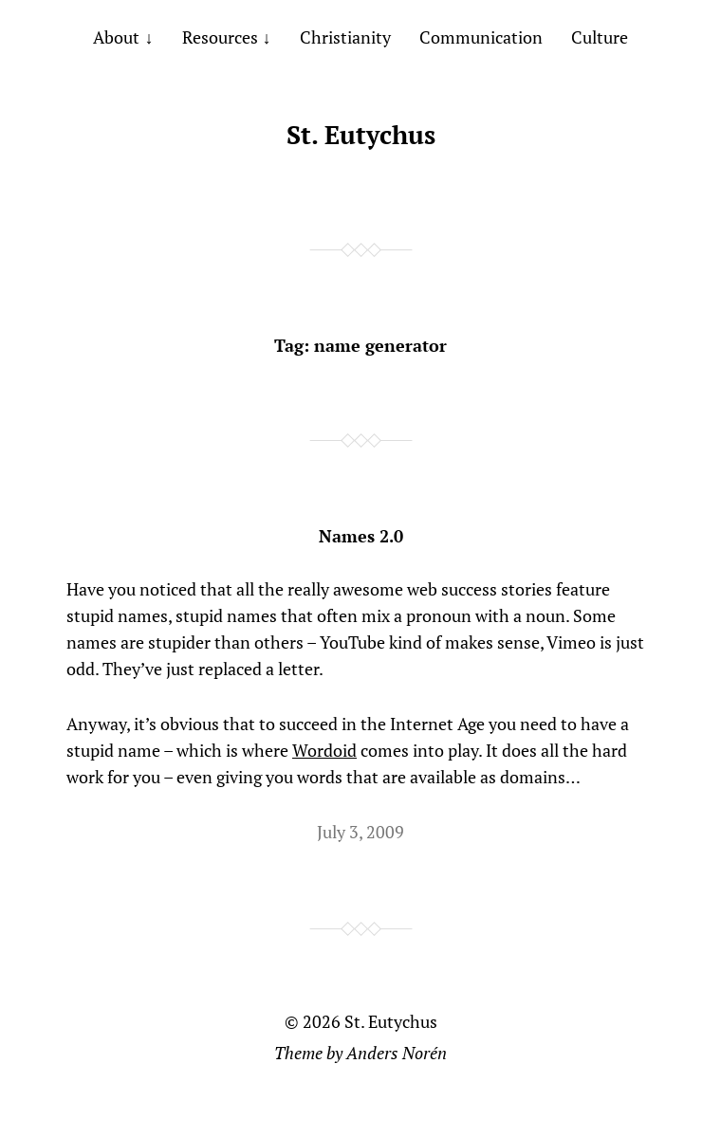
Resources (220, 37)
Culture (599, 37)
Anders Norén (396, 1052)
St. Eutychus (361, 135)
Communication (481, 37)
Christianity (345, 37)
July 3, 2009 (360, 831)
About (116, 37)
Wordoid (324, 750)
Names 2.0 (361, 535)
